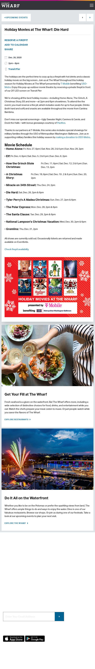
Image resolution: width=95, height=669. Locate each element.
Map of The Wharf (12, 591)
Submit (59, 616)
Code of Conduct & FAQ (15, 596)
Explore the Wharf (16, 523)
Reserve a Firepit (16, 40)
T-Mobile (65, 83)
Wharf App (55, 591)
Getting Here (10, 586)
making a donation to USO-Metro (73, 137)
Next (90, 17)
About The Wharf (12, 571)
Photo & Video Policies (61, 586)
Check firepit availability (17, 249)
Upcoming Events (17, 17)
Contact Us (9, 576)
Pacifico (61, 122)
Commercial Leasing (60, 581)
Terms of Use (25, 659)
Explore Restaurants (17, 419)
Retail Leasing (56, 571)
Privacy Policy (9, 659)
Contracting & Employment (63, 576)
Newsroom (9, 581)
